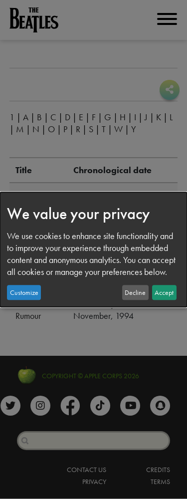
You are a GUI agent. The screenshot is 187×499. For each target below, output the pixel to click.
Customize (24, 292)
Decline (135, 292)
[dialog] (93, 249)
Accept (164, 292)
